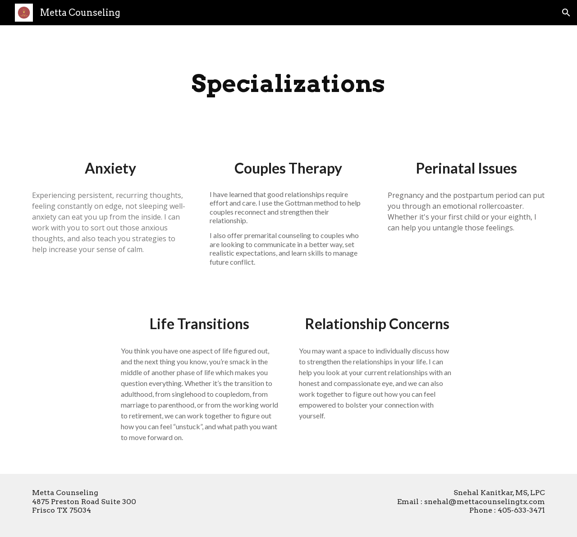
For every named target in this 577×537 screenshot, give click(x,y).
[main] (288, 83)
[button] (566, 12)
